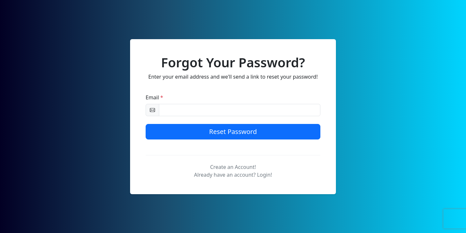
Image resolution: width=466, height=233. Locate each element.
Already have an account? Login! (233, 174)
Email (154, 97)
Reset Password (233, 131)
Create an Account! (233, 167)
